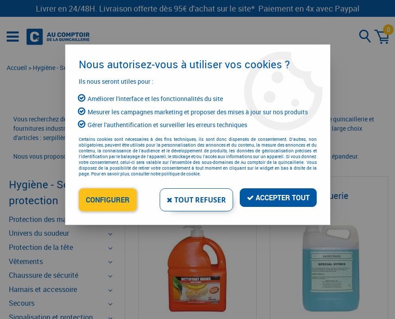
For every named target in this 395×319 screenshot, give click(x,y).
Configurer (108, 200)
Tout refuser (196, 200)
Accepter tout (278, 197)
